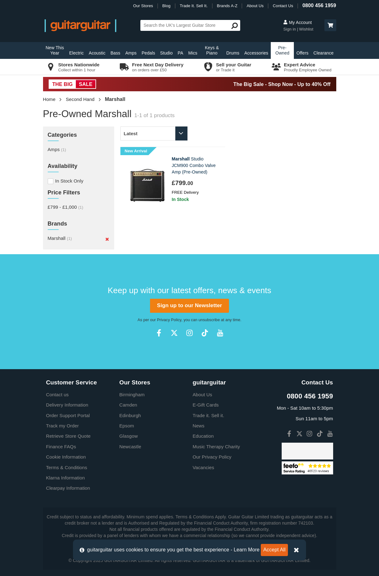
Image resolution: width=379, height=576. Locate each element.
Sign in (290, 29)
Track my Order (62, 425)
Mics (192, 52)
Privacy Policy (169, 320)
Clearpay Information (68, 488)
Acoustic (97, 52)
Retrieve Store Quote (68, 436)
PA (180, 52)
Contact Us (283, 5)
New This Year (55, 50)
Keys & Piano (212, 50)
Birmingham (132, 394)
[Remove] (107, 239)
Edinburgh (130, 415)
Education (203, 436)
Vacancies (203, 467)
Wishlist (306, 29)
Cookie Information (66, 456)
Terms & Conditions (66, 467)
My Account (297, 22)
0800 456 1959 (319, 5)
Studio (166, 52)
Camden (128, 404)
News (199, 425)
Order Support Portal (68, 415)
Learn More (247, 549)
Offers (302, 52)
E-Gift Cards (206, 404)
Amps (131, 52)
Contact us (57, 394)
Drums (233, 52)
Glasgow (128, 436)
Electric (76, 52)
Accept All (274, 549)
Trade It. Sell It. (193, 5)
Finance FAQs (61, 446)
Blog (166, 5)
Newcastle (130, 446)
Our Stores (143, 5)
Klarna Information (65, 477)
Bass (115, 52)
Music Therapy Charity (216, 446)
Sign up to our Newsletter (189, 305)
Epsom (126, 425)
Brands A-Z (227, 5)
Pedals (148, 52)
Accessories (256, 52)
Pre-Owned (282, 50)
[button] (330, 25)
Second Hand (80, 99)
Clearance (323, 52)
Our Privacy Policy (212, 456)
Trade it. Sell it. (208, 415)
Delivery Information (67, 404)
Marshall (60, 238)
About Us (255, 5)
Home (49, 99)
